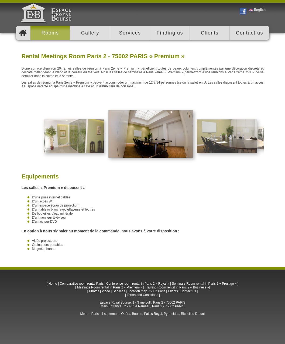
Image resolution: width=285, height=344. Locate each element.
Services (119, 291)
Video (106, 291)
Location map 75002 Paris (146, 291)
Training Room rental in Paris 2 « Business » (177, 287)
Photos (94, 291)
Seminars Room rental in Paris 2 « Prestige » (204, 283)
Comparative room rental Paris (82, 283)
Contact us (188, 291)
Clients (173, 291)
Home (53, 283)
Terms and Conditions (142, 295)
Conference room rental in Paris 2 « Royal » (137, 283)
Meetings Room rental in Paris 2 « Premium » (109, 287)
